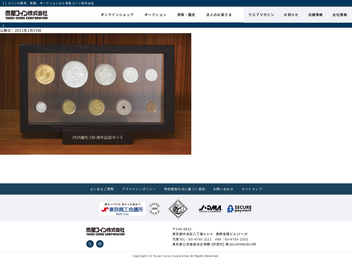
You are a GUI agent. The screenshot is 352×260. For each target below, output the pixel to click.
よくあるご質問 (102, 189)
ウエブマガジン (261, 14)
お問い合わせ (223, 189)
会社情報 (339, 14)
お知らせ (291, 14)
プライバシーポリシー (139, 189)
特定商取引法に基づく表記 (184, 189)
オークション (155, 14)
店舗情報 (315, 14)
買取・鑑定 (186, 14)
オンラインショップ (117, 14)
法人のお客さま (219, 14)
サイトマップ (252, 189)
